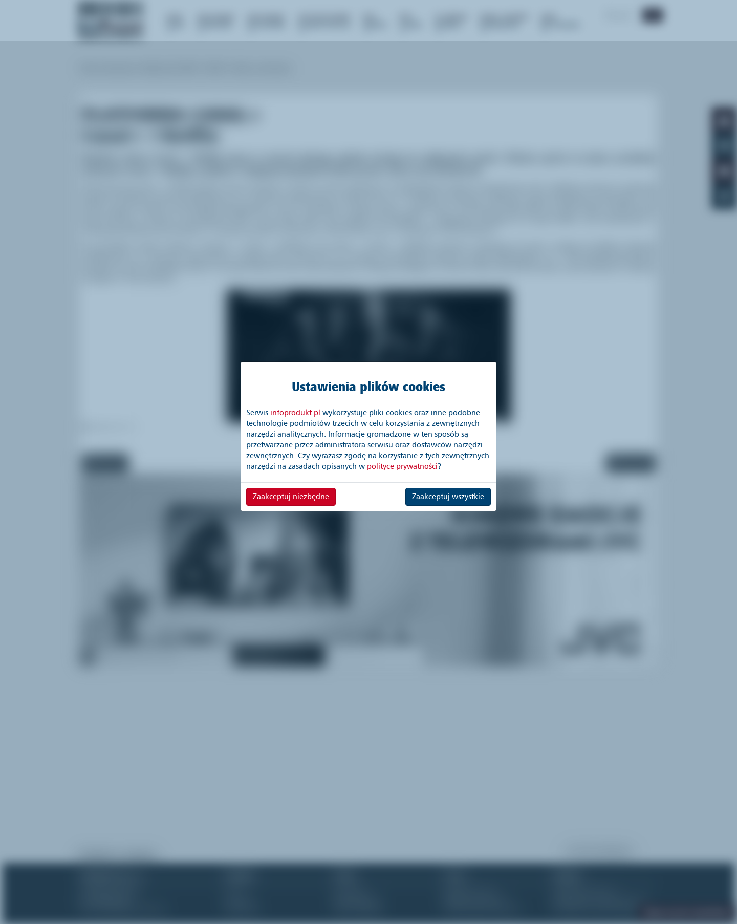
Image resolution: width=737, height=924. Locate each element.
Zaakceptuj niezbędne (291, 496)
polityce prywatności (402, 466)
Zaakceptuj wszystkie (448, 496)
